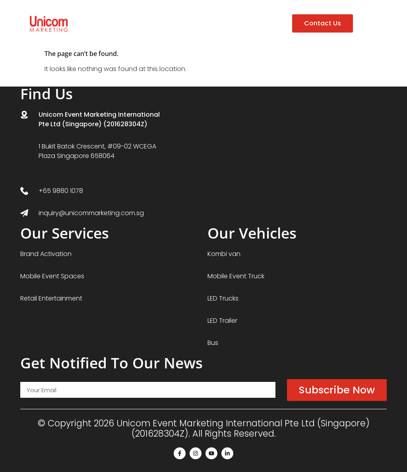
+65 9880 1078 (61, 190)
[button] (370, 24)
